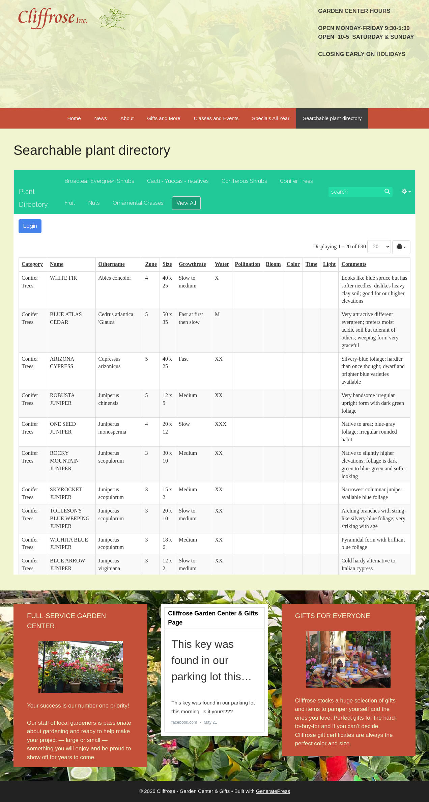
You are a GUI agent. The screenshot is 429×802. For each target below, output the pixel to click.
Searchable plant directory (332, 118)
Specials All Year (270, 118)
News (100, 118)
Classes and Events (216, 118)
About (127, 118)
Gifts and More (163, 118)
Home (74, 118)
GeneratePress (273, 791)
